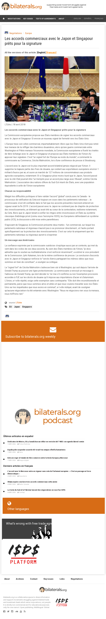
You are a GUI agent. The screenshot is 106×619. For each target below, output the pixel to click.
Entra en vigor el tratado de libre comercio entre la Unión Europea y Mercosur (37, 458)
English (77, 19)
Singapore (27, 307)
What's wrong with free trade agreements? (35, 523)
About (61, 19)
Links (62, 579)
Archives (20, 579)
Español (88, 19)
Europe (28, 33)
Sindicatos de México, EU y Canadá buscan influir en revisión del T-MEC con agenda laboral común (45, 442)
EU (10, 307)
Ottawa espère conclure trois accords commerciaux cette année (32, 482)
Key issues (28, 19)
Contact (33, 579)
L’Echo (19, 303)
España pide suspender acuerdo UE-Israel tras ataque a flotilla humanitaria (36, 450)
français (99, 19)
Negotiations (14, 19)
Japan (17, 307)
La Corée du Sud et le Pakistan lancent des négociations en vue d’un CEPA (36, 490)
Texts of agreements (46, 19)
